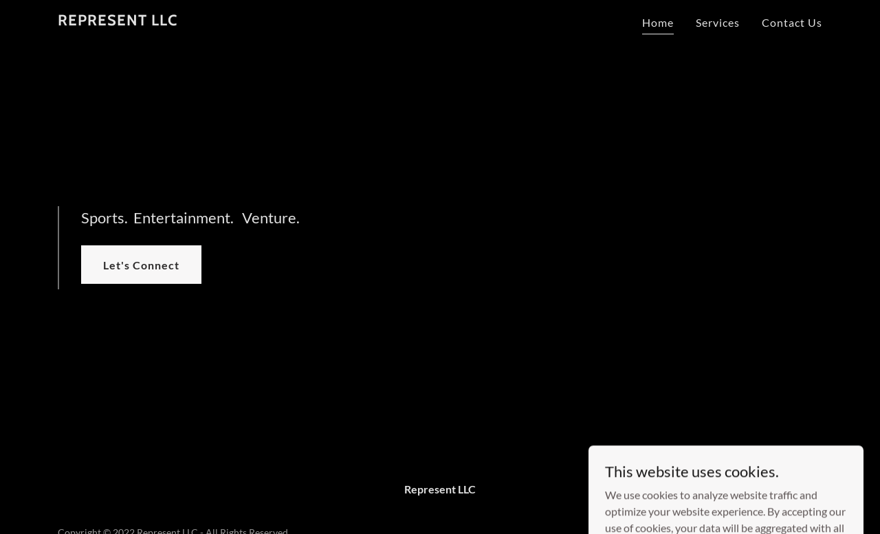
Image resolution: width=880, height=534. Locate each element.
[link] (117, 20)
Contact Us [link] (792, 22)
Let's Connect (141, 264)
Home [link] (658, 22)
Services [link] (718, 22)
